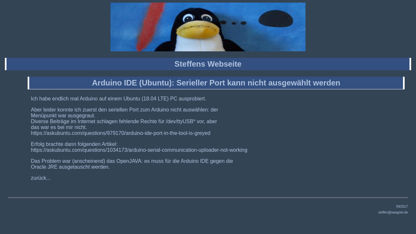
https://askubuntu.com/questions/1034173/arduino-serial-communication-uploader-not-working (139, 150)
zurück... (40, 178)
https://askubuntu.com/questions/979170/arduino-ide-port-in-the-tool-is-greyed (120, 133)
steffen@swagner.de (393, 212)
